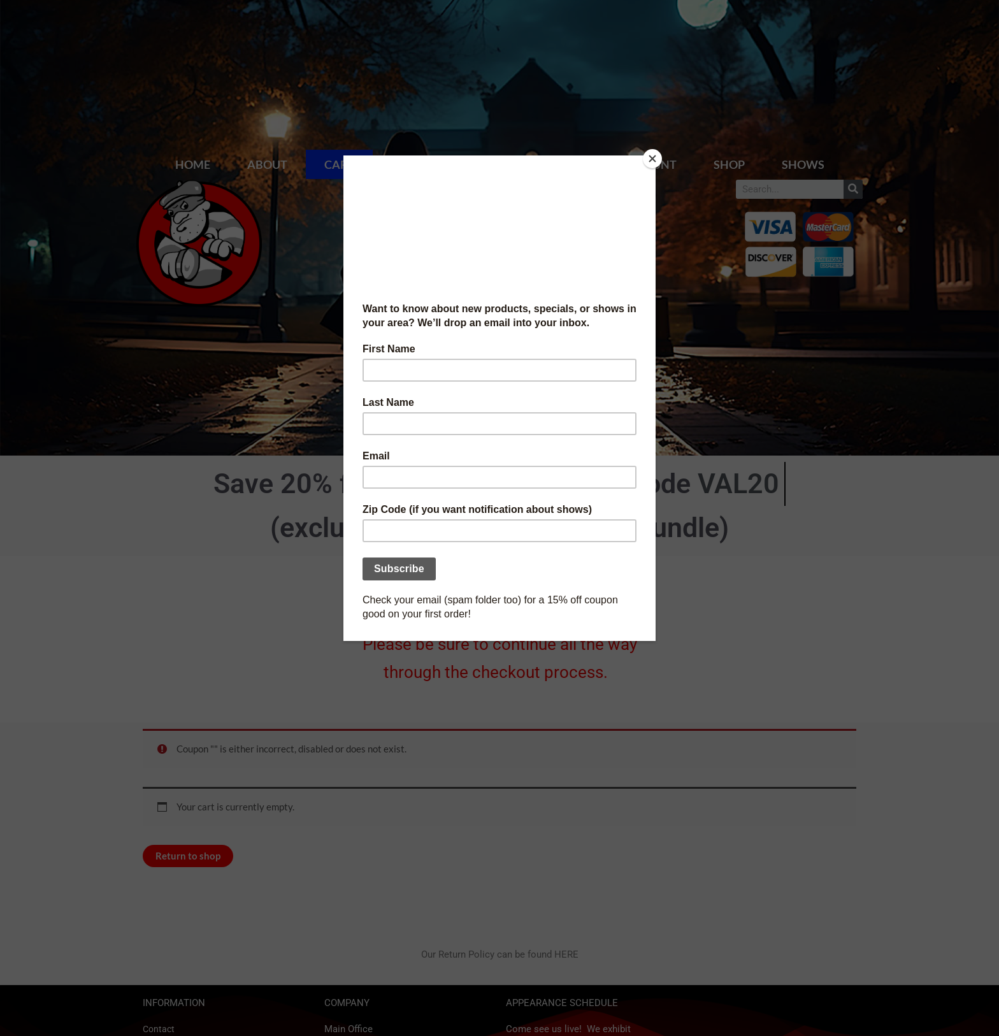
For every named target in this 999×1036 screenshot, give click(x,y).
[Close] (652, 158)
